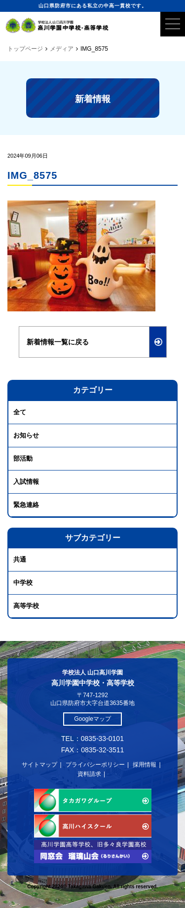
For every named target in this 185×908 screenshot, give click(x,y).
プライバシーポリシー (95, 764)
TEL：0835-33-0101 (92, 738)
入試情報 (26, 481)
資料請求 (89, 774)
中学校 (23, 582)
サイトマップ (39, 764)
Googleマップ (92, 718)
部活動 (23, 458)
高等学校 (26, 605)
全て (19, 412)
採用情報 (144, 764)
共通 (19, 559)
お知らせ (26, 435)
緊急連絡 (26, 504)
